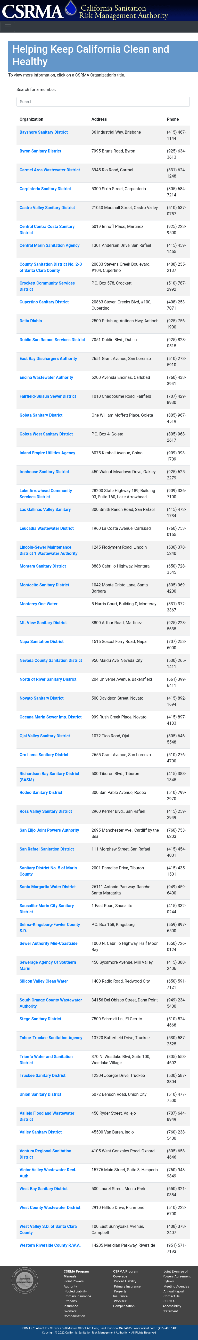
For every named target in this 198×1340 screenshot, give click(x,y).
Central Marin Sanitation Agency (50, 245)
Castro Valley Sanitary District (47, 207)
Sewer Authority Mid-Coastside (49, 943)
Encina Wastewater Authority (46, 377)
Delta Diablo (31, 320)
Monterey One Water (38, 603)
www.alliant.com (144, 1328)
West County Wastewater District (50, 1207)
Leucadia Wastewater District (47, 528)
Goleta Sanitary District (41, 415)
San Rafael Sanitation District (47, 849)
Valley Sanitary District (41, 1132)
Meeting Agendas (176, 1286)
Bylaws (168, 1281)
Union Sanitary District (40, 1094)
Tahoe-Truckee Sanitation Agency (51, 1037)
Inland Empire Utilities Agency (47, 452)
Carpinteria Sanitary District (45, 188)
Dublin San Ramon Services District (52, 339)
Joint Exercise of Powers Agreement (177, 1273)
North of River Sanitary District (48, 679)
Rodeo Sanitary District (41, 792)
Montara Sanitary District (43, 566)
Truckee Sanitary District (42, 1075)
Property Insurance (71, 1303)
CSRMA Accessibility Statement (172, 1306)
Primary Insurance (77, 1296)
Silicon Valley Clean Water (44, 981)
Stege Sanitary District (40, 1018)
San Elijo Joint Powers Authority (49, 830)
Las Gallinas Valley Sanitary (45, 509)
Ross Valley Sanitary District (46, 811)
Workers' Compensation (74, 1313)
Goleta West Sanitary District (46, 434)
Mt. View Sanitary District (43, 622)
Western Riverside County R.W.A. (50, 1245)
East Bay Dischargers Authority (48, 358)
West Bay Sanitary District (44, 1188)
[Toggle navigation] (8, 27)
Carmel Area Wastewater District (50, 169)
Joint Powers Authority (74, 1283)
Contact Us (171, 1296)
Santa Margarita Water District (48, 886)
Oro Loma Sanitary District (44, 754)
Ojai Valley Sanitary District (45, 735)
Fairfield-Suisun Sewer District (48, 396)
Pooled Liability (75, 1291)
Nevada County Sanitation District (51, 660)
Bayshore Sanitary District (44, 132)
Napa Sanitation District (42, 641)
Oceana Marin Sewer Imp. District (51, 717)
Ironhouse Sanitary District (44, 471)
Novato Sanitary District (42, 698)
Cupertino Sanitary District (44, 302)
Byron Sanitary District (40, 151)
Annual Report (173, 1291)
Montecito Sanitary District (44, 585)
